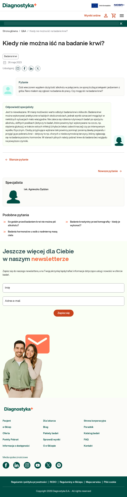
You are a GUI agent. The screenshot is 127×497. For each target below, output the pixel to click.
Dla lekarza (49, 421)
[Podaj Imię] (63, 288)
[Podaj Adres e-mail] (63, 301)
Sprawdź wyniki (51, 440)
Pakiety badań (50, 433)
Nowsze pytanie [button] (110, 171)
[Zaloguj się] (106, 15)
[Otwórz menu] (121, 15)
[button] (11, 56)
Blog (45, 427)
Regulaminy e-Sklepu (71, 482)
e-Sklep (7, 427)
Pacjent (7, 421)
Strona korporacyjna (95, 421)
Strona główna (10, 31)
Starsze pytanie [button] (16, 159)
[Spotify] (59, 465)
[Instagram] (27, 465)
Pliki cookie (110, 482)
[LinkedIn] (16, 465)
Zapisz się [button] (64, 313)
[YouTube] (37, 465)
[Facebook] (6, 465)
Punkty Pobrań (11, 440)
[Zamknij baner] (121, 24)
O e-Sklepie (49, 446)
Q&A (23, 31)
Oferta (6, 433)
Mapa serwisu (93, 482)
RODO (53, 482)
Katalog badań (92, 433)
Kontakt (88, 446)
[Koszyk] (114, 15)
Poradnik (88, 427)
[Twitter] (48, 465)
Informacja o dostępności (16, 446)
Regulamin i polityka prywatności (29, 482)
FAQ (86, 440)
